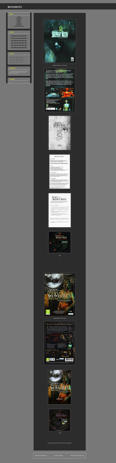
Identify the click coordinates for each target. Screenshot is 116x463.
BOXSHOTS (15, 7)
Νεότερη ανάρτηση (41, 455)
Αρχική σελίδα (58, 455)
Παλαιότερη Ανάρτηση (77, 455)
